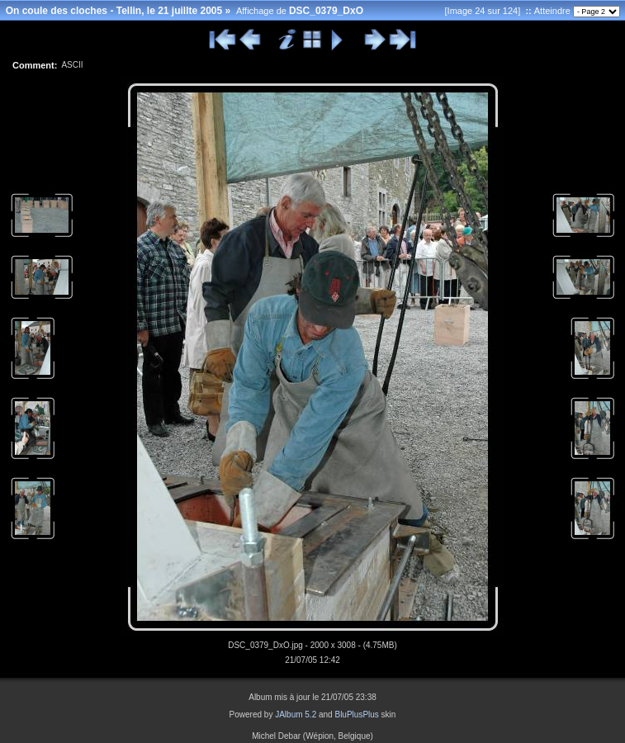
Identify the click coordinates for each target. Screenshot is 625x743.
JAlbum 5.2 (295, 714)
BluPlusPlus (356, 714)
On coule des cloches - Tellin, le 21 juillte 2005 (114, 11)
